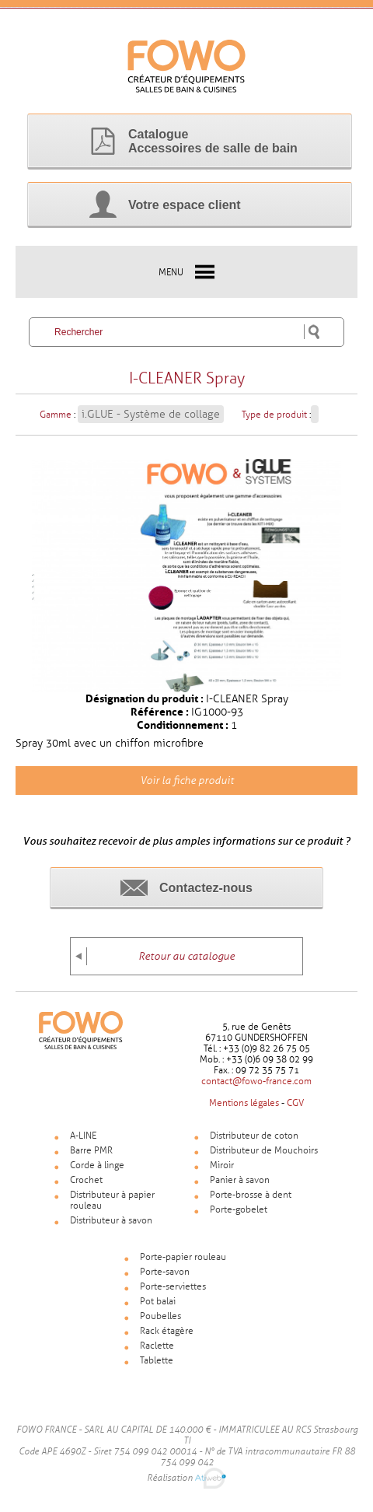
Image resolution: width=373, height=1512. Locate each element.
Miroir (222, 1165)
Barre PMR (91, 1150)
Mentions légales (244, 1102)
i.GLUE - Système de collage (151, 414)
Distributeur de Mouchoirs (264, 1150)
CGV (295, 1102)
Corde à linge (97, 1165)
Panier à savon (240, 1179)
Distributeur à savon (111, 1220)
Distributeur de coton (254, 1135)
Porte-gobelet (238, 1209)
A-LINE (83, 1135)
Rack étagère (166, 1330)
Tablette (156, 1360)
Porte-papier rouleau (183, 1256)
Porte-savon (165, 1271)
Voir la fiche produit (187, 780)
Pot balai (158, 1301)
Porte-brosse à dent (250, 1194)
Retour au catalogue (186, 956)
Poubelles (160, 1316)
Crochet (86, 1179)
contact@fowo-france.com (256, 1081)
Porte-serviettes (173, 1286)
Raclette (157, 1345)
